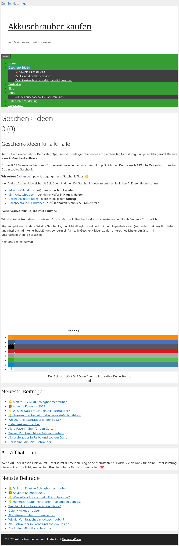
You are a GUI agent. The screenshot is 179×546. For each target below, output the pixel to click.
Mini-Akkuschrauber (21, 194)
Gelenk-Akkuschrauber (23, 199)
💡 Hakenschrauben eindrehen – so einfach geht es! (44, 415)
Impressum (15, 105)
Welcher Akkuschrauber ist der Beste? (34, 420)
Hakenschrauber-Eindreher (26, 203)
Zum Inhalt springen (14, 3)
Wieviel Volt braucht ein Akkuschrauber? (36, 433)
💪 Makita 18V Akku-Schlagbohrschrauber (37, 402)
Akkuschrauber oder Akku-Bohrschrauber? (39, 97)
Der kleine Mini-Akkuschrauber (33, 76)
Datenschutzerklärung (23, 101)
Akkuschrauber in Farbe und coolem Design (38, 437)
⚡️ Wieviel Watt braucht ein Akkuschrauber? (39, 411)
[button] (11, 338)
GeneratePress (71, 539)
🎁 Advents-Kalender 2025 (30, 71)
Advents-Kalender (20, 190)
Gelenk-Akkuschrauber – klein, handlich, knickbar (43, 80)
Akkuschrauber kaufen (49, 26)
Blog (11, 88)
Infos (11, 93)
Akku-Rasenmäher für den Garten (31, 428)
